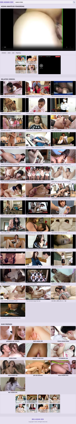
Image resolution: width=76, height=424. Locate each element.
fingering (18, 52)
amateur (4, 52)
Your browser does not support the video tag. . (38, 30)
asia (13, 52)
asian (9, 52)
